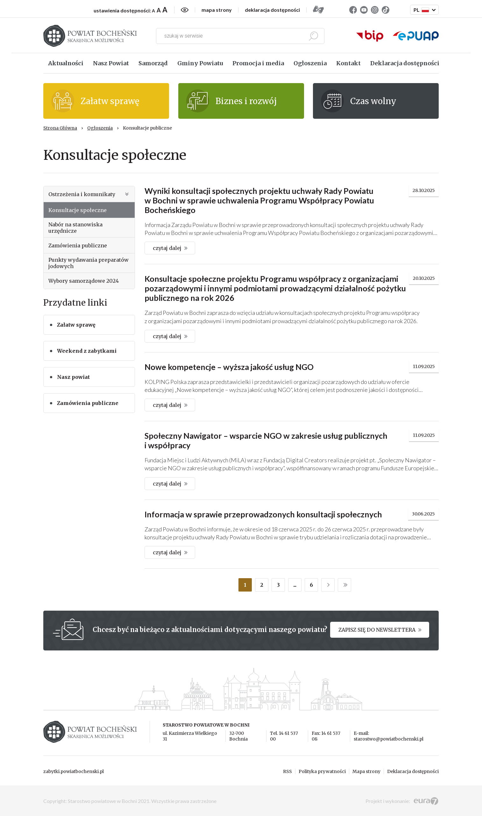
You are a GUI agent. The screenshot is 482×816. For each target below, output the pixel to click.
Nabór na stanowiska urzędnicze (75, 227)
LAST (344, 585)
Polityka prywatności (322, 771)
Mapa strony (366, 771)
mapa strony (217, 9)
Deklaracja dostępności (404, 63)
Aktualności (65, 63)
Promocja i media (258, 63)
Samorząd (153, 63)
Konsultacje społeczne (77, 210)
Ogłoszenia (310, 63)
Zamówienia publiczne (77, 245)
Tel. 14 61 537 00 (284, 736)
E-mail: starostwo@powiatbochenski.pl (388, 736)
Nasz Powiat (111, 63)
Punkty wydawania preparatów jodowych (88, 263)
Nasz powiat (73, 377)
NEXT (328, 585)
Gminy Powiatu (200, 63)
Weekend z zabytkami (87, 351)
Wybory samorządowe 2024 (83, 281)
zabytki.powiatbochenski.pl (73, 771)
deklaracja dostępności (272, 9)
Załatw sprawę (76, 325)
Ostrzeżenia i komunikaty (89, 194)
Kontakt (348, 63)
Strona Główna (60, 128)
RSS (287, 771)
